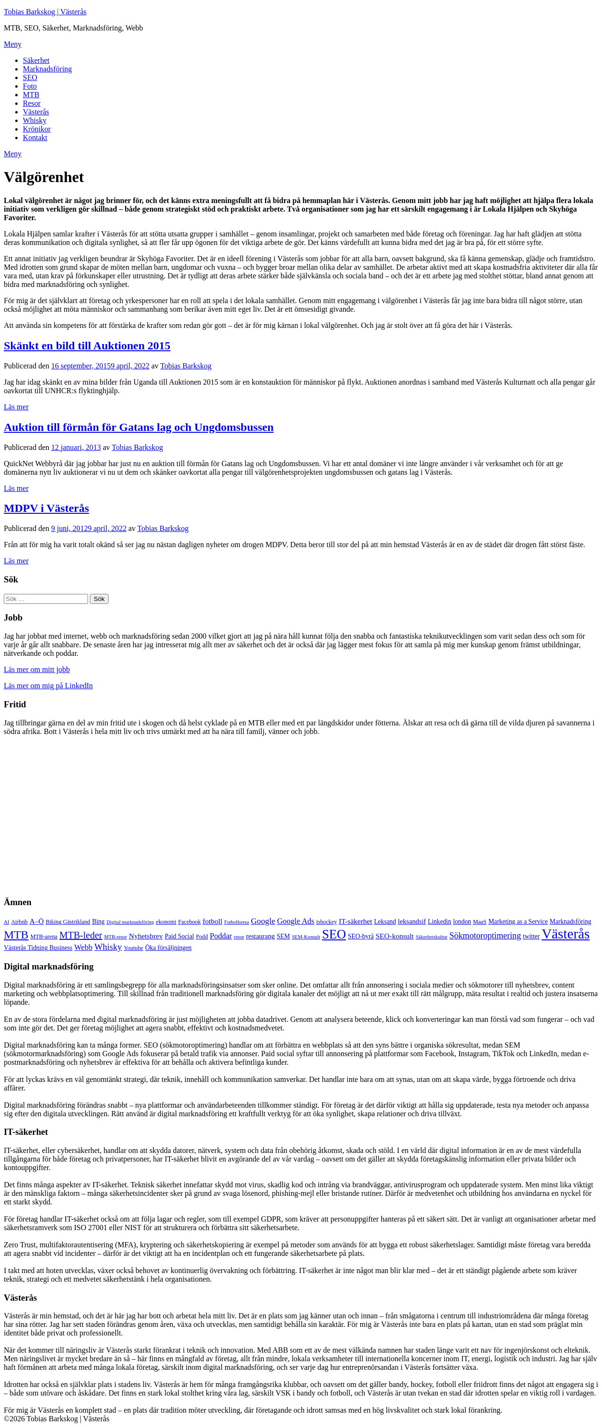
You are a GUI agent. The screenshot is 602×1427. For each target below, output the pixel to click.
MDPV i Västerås (46, 508)
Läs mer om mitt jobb (37, 669)
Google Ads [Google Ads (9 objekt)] (295, 921)
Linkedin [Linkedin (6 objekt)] (439, 921)
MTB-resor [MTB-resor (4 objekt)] (115, 936)
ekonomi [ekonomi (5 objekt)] (166, 921)
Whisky (35, 120)
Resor (31, 103)
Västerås (36, 112)
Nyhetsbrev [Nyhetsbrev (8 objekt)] (146, 936)
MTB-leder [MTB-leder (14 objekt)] (80, 935)
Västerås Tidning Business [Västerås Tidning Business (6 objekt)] (38, 947)
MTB (31, 95)
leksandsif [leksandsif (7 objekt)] (412, 921)
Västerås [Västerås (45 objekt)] (566, 933)
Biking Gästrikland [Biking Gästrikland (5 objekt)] (68, 921)
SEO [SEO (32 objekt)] (334, 934)
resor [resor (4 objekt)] (239, 936)
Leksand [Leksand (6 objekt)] (385, 921)
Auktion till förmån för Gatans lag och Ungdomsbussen (139, 427)
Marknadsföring (47, 69)
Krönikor (37, 129)
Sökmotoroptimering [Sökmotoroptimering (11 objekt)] (485, 935)
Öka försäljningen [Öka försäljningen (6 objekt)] (168, 947)
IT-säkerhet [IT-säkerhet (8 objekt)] (355, 921)
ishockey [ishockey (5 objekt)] (326, 921)
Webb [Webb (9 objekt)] (83, 947)
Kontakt (35, 137)
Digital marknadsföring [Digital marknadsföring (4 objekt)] (130, 922)
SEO (30, 77)
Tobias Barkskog (186, 366)
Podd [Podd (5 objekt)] (202, 936)
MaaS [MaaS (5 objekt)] (480, 921)
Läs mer (16, 407)
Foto (30, 86)
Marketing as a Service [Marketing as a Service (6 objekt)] (518, 921)
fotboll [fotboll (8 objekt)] (212, 921)
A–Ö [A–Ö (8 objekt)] (37, 921)
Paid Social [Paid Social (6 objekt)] (179, 936)
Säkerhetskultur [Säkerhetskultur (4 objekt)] (431, 936)
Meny (12, 44)
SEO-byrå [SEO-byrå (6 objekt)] (361, 936)
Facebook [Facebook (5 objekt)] (189, 921)
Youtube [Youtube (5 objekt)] (133, 948)
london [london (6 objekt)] (462, 921)
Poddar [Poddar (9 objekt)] (221, 935)
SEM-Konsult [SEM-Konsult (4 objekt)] (306, 936)
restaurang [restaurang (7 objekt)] (260, 936)
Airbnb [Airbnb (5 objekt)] (19, 921)
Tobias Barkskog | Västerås (45, 12)
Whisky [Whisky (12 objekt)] (108, 947)
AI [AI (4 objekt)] (6, 922)
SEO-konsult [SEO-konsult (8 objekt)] (394, 936)
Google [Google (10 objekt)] (263, 921)
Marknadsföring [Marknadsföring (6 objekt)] (570, 921)
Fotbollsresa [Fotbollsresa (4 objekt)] (236, 922)
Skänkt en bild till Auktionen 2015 (87, 345)
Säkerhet (36, 60)
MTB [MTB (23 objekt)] (16, 934)
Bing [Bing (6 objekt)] (98, 921)
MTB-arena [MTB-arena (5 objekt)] (44, 936)
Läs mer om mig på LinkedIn (48, 686)
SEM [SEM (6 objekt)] (283, 936)
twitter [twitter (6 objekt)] (531, 936)
